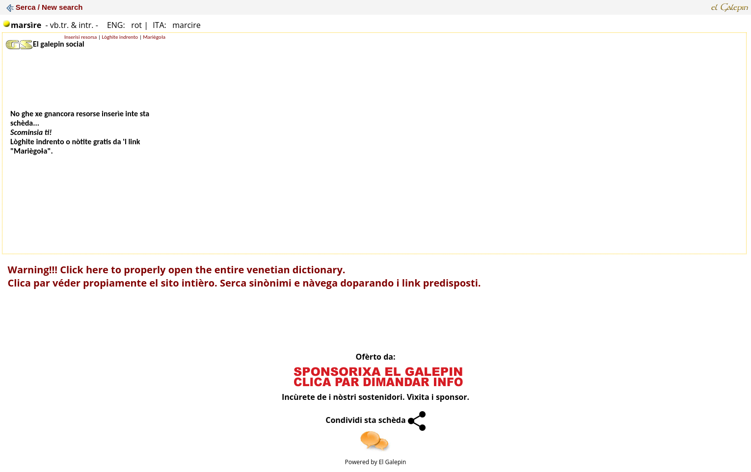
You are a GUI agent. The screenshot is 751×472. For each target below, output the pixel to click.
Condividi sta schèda (375, 420)
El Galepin (392, 462)
